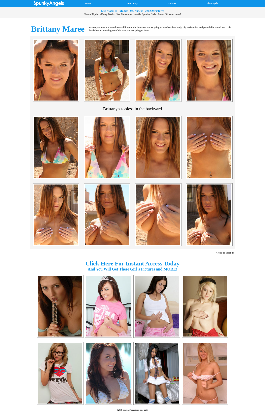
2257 (146, 410)
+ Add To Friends (225, 252)
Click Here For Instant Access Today (132, 263)
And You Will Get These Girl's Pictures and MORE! (132, 269)
